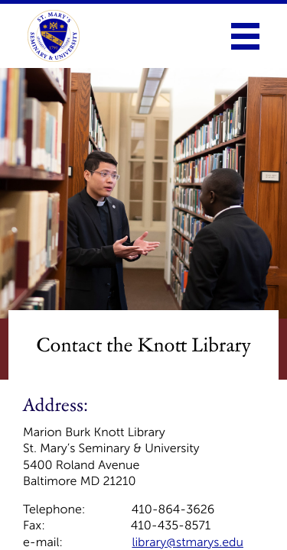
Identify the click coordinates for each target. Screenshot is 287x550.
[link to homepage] (54, 36)
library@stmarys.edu (187, 542)
